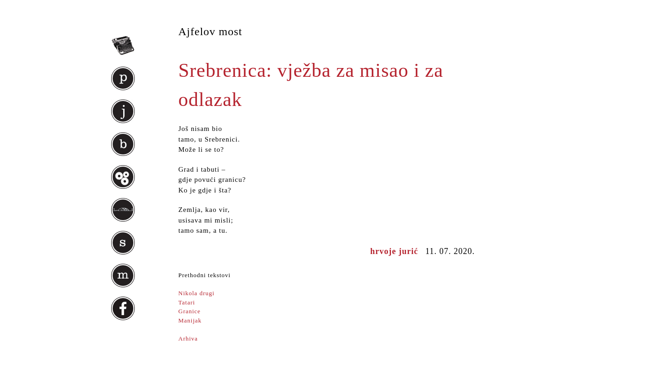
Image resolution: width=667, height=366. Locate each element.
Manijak (189, 320)
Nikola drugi (196, 293)
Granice (189, 311)
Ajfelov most (210, 31)
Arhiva (188, 338)
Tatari (186, 302)
